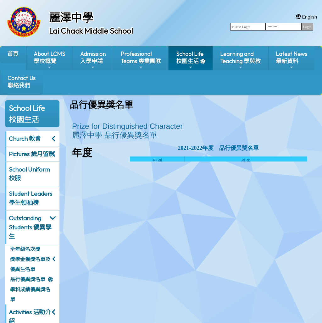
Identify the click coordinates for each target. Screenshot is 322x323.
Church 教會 (25, 138)
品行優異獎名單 (27, 279)
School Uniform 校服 (29, 174)
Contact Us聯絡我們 (22, 81)
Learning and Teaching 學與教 (240, 60)
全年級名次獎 (25, 249)
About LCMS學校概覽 (49, 60)
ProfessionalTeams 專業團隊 (141, 60)
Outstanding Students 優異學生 (30, 227)
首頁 (13, 53)
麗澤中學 (71, 18)
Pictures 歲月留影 (32, 154)
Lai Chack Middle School (91, 31)
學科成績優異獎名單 (30, 294)
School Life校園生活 (189, 60)
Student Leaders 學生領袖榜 (30, 198)
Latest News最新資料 (291, 60)
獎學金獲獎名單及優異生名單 (30, 264)
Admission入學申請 (93, 60)
